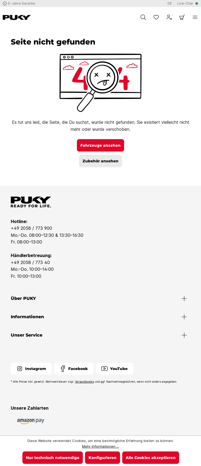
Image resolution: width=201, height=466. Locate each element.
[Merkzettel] (156, 17)
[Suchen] (143, 17)
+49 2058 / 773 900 (31, 228)
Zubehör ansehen (100, 161)
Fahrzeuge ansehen (100, 145)
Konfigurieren (102, 457)
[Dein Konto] (169, 17)
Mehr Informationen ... (100, 446)
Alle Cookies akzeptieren (151, 457)
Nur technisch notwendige (52, 457)
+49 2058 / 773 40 (30, 262)
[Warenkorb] (182, 17)
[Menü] (195, 17)
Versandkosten (84, 381)
